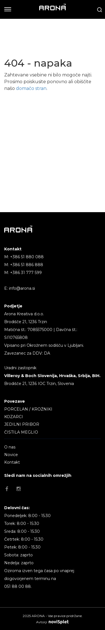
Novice (11, 454)
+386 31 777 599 (26, 272)
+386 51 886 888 (26, 264)
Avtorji (52, 622)
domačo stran (31, 88)
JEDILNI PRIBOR (21, 424)
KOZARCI (13, 416)
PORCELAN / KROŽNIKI (28, 409)
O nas (9, 447)
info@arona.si (22, 288)
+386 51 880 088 (27, 256)
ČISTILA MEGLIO (21, 432)
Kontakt (12, 462)
